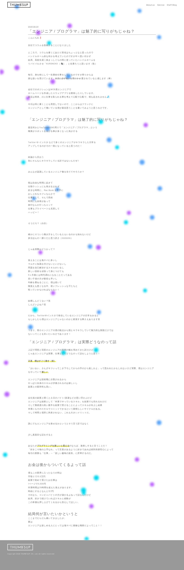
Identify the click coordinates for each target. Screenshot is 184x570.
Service (160, 5)
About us (150, 5)
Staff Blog (172, 5)
